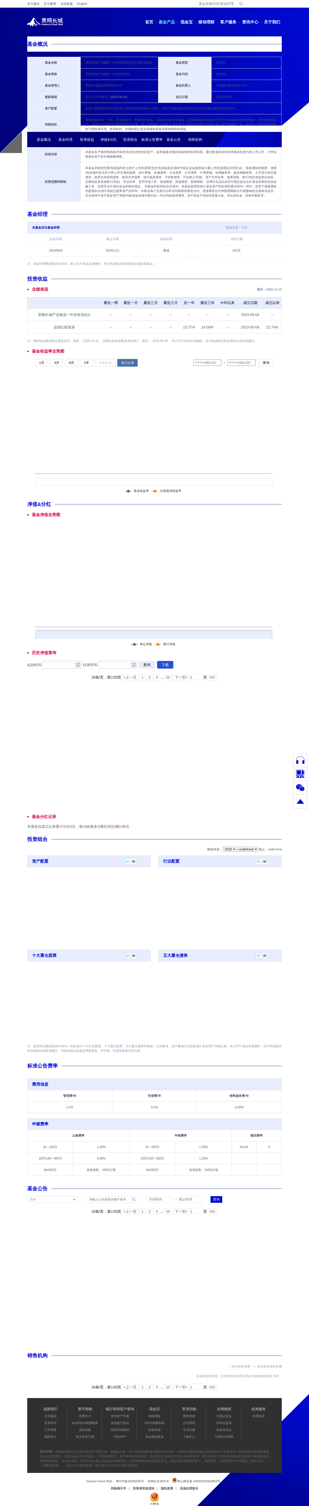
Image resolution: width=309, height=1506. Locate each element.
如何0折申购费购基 (85, 1423)
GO (212, 677)
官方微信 (33, 4)
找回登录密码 (120, 1430)
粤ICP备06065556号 (130, 1481)
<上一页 (130, 677)
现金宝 (186, 22)
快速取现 (154, 1430)
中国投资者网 (224, 1437)
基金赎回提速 (154, 1437)
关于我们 (272, 22)
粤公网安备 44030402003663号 (196, 1480)
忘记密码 (189, 1423)
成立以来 (127, 363)
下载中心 (189, 1437)
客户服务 (228, 22)
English (82, 4)
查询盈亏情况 (120, 1423)
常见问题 (189, 1430)
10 (168, 677)
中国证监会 (224, 1416)
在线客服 (67, 4)
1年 (86, 363)
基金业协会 (224, 1430)
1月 (41, 363)
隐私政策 (167, 1488)
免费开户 (85, 1416)
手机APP (120, 1437)
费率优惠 (189, 1416)
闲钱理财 (154, 1416)
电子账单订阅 (85, 1437)
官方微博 (50, 4)
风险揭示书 (118, 1488)
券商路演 (258, 1416)
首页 (149, 22)
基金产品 (167, 22)
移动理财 (206, 22)
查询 (266, 363)
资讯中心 (250, 22)
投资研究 (50, 1423)
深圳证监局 (224, 1423)
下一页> (181, 677)
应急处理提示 (189, 1488)
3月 (56, 363)
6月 (71, 363)
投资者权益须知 (143, 1488)
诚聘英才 (50, 1437)
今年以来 (105, 363)
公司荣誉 (50, 1430)
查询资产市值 (120, 1416)
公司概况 (50, 1416)
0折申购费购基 (155, 1423)
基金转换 (85, 1430)
